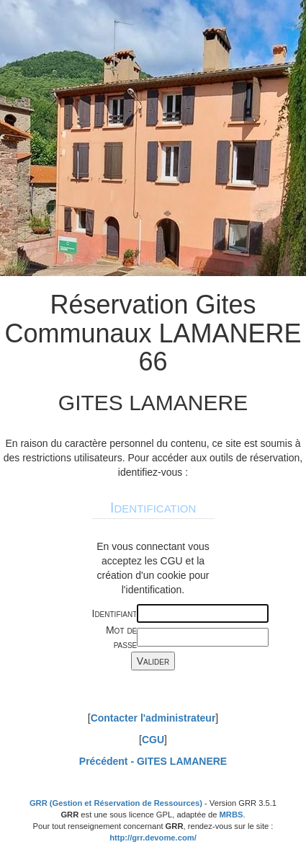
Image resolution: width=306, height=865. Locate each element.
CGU (153, 739)
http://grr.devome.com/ (153, 837)
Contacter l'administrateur (153, 718)
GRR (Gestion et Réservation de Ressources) (116, 803)
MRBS (231, 814)
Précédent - (153, 761)
